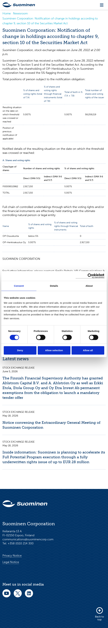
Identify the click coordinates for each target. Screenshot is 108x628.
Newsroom (20, 13)
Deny (20, 350)
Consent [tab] (19, 285)
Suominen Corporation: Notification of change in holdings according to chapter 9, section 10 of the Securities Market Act (50, 21)
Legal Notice (10, 562)
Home (6, 13)
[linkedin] (29, 595)
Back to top (99, 614)
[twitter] (18, 595)
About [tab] (89, 285)
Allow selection (54, 350)
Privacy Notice (12, 556)
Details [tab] (54, 285)
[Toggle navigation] (102, 5)
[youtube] (6, 595)
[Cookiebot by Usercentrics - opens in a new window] (90, 275)
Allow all (88, 350)
